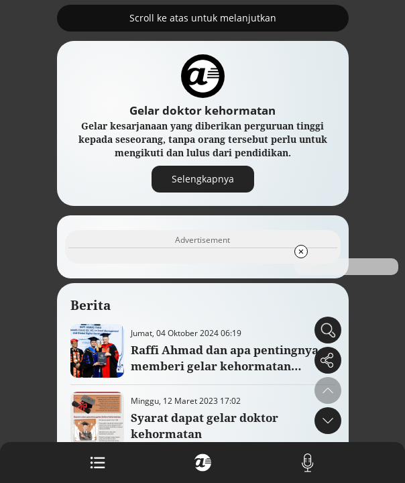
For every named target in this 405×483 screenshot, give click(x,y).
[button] (327, 420)
